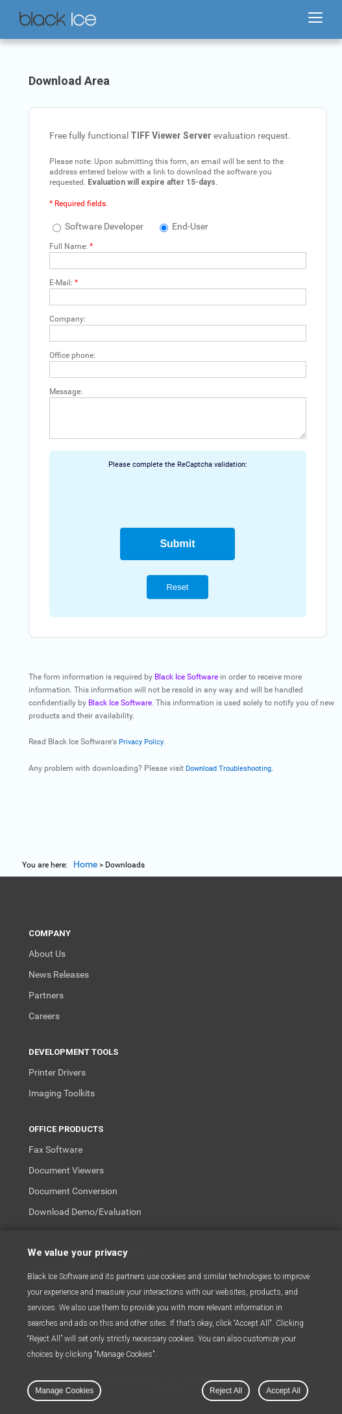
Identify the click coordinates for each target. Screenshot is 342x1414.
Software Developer (98, 226)
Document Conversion (73, 1191)
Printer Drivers (57, 1072)
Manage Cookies (64, 1390)
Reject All (226, 1390)
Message (64, 391)
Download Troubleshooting (228, 768)
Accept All (283, 1390)
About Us (47, 954)
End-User (184, 226)
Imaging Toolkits (62, 1093)
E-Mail (60, 282)
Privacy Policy (141, 742)
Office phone (71, 355)
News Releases (59, 974)
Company (66, 319)
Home (85, 864)
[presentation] (177, 494)
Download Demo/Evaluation (85, 1212)
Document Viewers (66, 1170)
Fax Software (55, 1149)
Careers (44, 1016)
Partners (46, 995)
